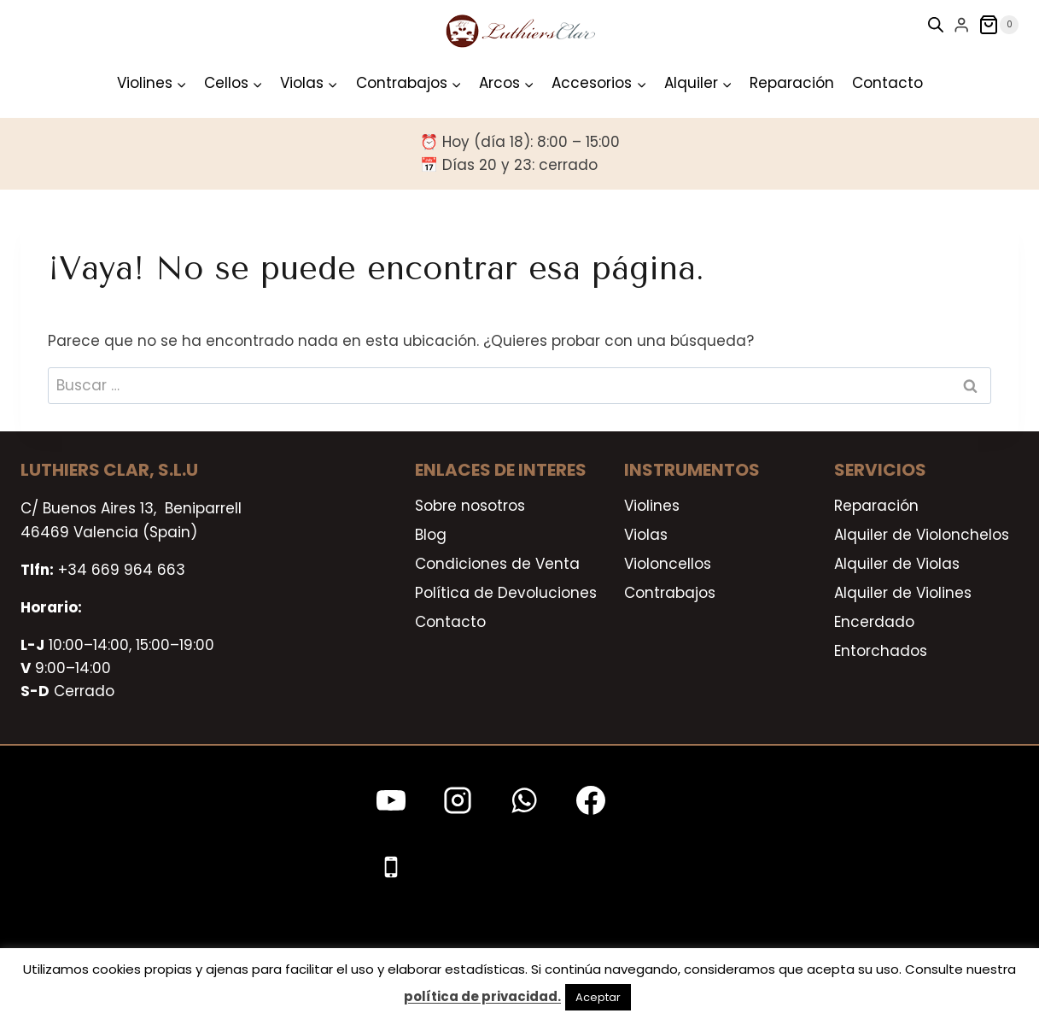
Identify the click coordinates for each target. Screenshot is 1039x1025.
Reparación (792, 83)
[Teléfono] (391, 867)
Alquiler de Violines (903, 593)
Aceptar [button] (598, 997)
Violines (652, 505)
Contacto (887, 83)
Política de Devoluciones (506, 593)
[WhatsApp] (524, 800)
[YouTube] (391, 800)
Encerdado (874, 622)
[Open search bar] (935, 24)
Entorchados (880, 651)
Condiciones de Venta (497, 564)
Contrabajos (669, 593)
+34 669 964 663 (121, 569)
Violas (646, 534)
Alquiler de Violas (897, 564)
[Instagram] (458, 800)
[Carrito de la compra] (998, 25)
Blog (431, 534)
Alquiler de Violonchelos (921, 534)
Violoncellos (667, 564)
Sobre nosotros (470, 505)
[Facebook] (591, 800)
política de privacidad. (482, 996)
